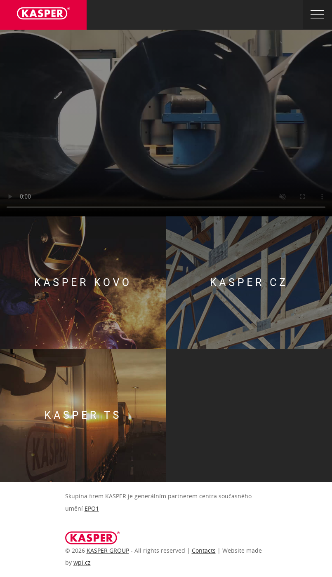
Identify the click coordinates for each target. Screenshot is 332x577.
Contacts (204, 550)
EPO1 (92, 508)
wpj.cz (82, 562)
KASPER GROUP (108, 550)
